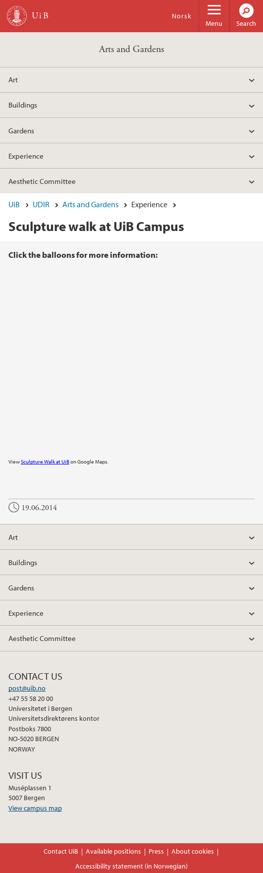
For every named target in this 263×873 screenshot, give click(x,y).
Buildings (22, 105)
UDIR (41, 204)
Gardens (21, 130)
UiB (14, 204)
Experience (26, 156)
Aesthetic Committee (42, 181)
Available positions (113, 851)
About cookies (192, 851)
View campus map (35, 808)
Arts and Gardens (131, 49)
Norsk (182, 15)
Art (13, 79)
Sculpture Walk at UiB (45, 461)
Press (156, 851)
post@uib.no (27, 688)
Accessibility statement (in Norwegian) (131, 866)
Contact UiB (61, 851)
